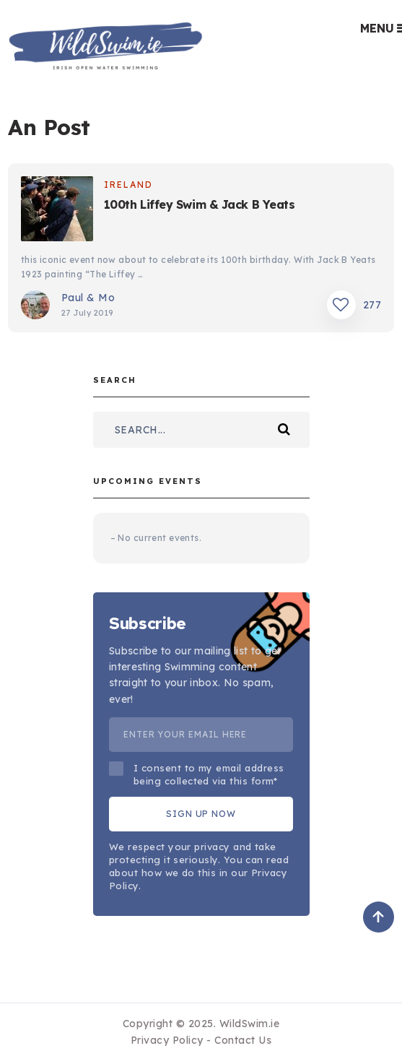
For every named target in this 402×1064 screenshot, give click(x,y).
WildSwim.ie (249, 1023)
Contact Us (242, 1040)
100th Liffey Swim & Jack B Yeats (199, 204)
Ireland (128, 184)
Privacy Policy (167, 1040)
